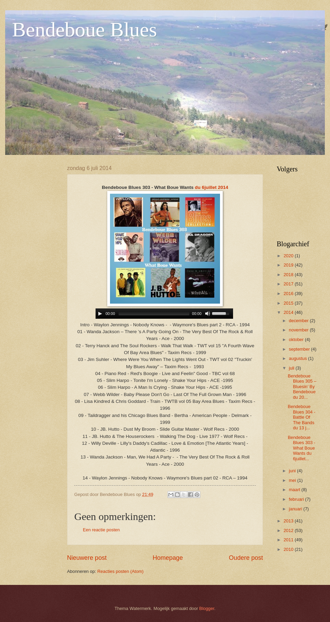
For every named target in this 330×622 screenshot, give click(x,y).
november (299, 329)
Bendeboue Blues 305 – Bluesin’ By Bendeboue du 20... (302, 386)
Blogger (206, 608)
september (300, 349)
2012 (289, 530)
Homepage (168, 557)
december (299, 320)
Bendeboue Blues (84, 29)
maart (295, 489)
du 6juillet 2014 (211, 187)
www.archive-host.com (165, 313)
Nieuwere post (87, 557)
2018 (289, 274)
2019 (289, 265)
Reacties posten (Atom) (120, 571)
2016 (289, 293)
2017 (289, 283)
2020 (289, 255)
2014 (289, 312)
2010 (289, 549)
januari (296, 508)
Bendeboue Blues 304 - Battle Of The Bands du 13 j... (301, 417)
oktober (297, 339)
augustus (298, 358)
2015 (289, 303)
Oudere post (246, 557)
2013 (289, 520)
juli (292, 368)
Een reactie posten (101, 529)
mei (293, 480)
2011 (289, 539)
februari (297, 499)
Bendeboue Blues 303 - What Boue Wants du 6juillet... (301, 448)
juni (293, 470)
